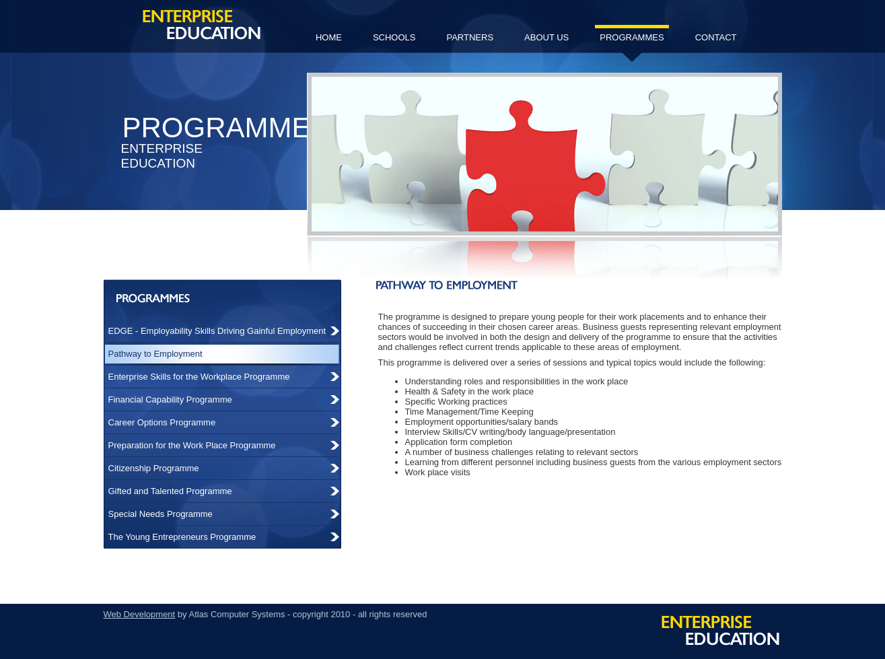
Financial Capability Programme (170, 399)
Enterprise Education (201, 24)
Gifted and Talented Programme (170, 491)
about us (546, 37)
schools (394, 37)
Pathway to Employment (155, 354)
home (329, 37)
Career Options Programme (162, 422)
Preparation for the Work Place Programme (192, 445)
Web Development (140, 614)
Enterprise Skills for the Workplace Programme (199, 377)
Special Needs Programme (160, 514)
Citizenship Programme (153, 468)
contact (716, 37)
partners (469, 37)
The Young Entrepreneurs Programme (182, 537)
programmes (632, 42)
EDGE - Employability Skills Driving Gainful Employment (217, 331)
